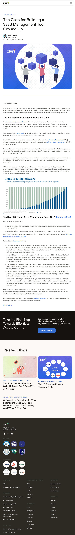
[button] (71, 3)
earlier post (20, 133)
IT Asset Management (55, 140)
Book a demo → (46, 330)
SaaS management (39, 298)
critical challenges (17, 241)
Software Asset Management (55, 142)
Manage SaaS (63, 217)
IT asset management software (16, 122)
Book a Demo (7, 305)
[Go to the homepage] (6, 3)
